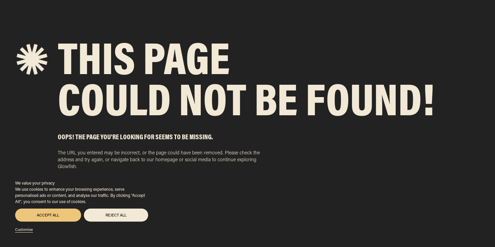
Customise (24, 229)
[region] (81, 206)
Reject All (116, 215)
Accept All (48, 215)
